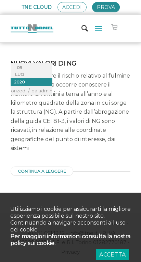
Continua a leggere (42, 171)
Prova (106, 7)
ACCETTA (112, 254)
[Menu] (98, 28)
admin (45, 90)
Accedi (72, 7)
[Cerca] (81, 28)
